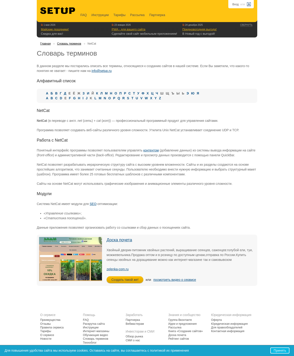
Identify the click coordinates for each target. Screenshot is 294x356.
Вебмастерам (135, 323)
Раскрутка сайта (94, 323)
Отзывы (45, 323)
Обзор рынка (134, 336)
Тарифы (119, 15)
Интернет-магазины (96, 331)
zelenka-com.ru (118, 269)
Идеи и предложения (182, 323)
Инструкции (100, 15)
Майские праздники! (55, 29)
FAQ (83, 15)
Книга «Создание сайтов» (185, 331)
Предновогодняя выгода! (199, 29)
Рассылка (137, 15)
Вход (235, 4)
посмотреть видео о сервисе (174, 280)
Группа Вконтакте (180, 320)
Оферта (216, 320)
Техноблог (90, 342)
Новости (45, 338)
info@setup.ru (102, 71)
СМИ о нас (133, 340)
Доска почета (119, 240)
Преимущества (50, 320)
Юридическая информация (229, 323)
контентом (151, 150)
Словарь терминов (69, 43)
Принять (280, 350)
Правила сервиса (52, 327)
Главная (45, 43)
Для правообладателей (226, 327)
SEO (93, 204)
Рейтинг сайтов (178, 338)
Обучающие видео (95, 335)
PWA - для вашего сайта (128, 29)
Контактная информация (227, 331)
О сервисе (47, 335)
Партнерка (157, 15)
